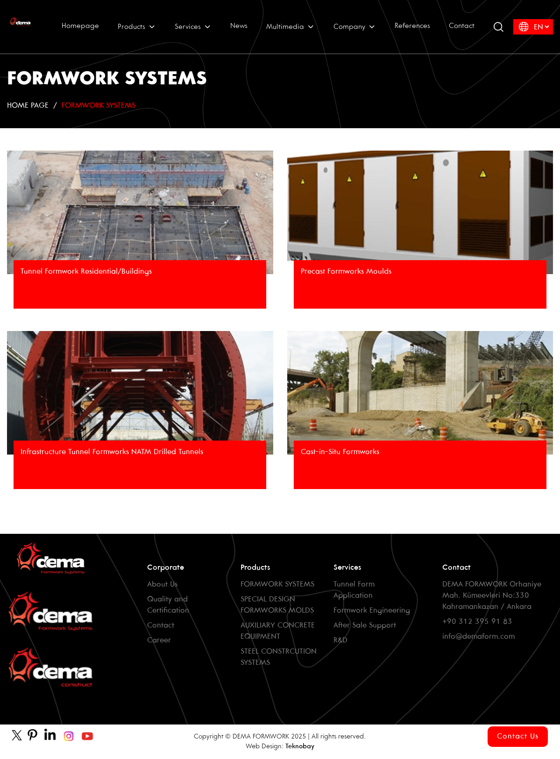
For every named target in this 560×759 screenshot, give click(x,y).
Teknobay (299, 747)
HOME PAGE (28, 105)
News (239, 26)
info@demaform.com (478, 636)
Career (159, 640)
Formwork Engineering (371, 610)
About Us (162, 584)
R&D (340, 640)
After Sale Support (364, 625)
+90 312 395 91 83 (477, 621)
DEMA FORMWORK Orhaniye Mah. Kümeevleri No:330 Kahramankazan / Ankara (491, 595)
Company (354, 26)
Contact (462, 26)
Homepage (80, 26)
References (412, 26)
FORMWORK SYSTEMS (98, 105)
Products (137, 26)
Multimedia (290, 26)
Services (193, 26)
